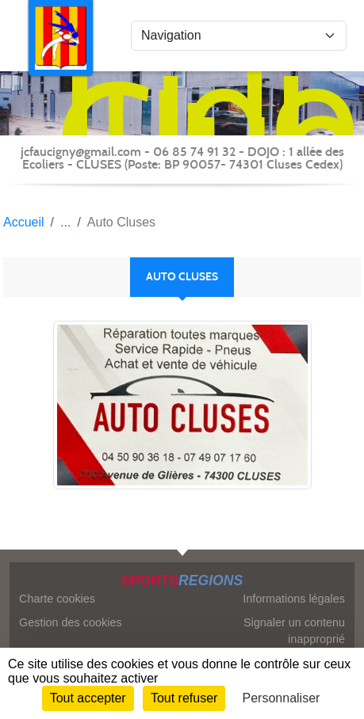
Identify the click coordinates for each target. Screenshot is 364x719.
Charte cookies (57, 598)
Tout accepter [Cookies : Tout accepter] (88, 698)
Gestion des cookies (70, 622)
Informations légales (294, 598)
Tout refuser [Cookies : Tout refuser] (184, 698)
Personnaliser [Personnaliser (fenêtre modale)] (281, 698)
